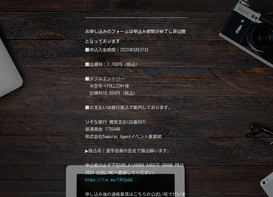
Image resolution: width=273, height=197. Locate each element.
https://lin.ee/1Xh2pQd (108, 180)
